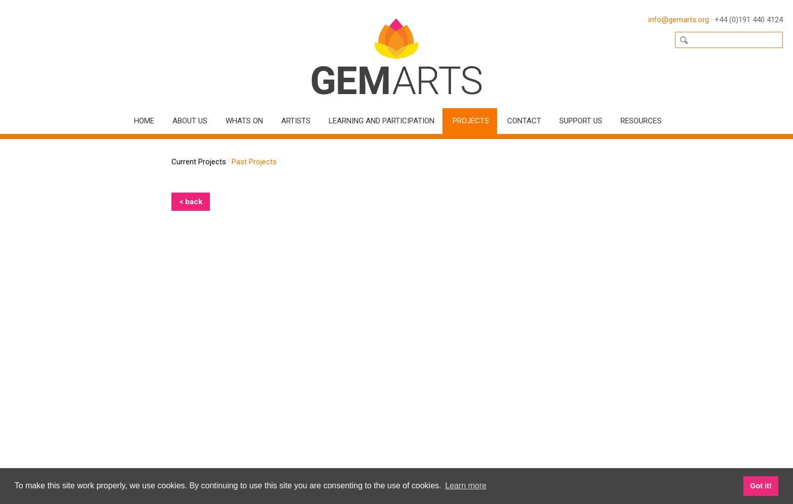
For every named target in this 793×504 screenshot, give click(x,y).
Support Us (580, 120)
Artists (296, 120)
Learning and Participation (381, 120)
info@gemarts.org (678, 19)
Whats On (244, 120)
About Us (189, 120)
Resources (641, 120)
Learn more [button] (466, 485)
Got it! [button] (760, 486)
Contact (524, 120)
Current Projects (198, 161)
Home (144, 120)
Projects (471, 120)
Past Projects (254, 161)
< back (190, 201)
